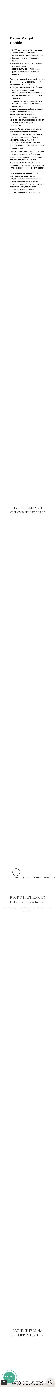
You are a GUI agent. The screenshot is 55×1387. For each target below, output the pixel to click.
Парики (26, 878)
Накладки (37, 878)
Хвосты (47, 878)
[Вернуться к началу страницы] (4, 1382)
